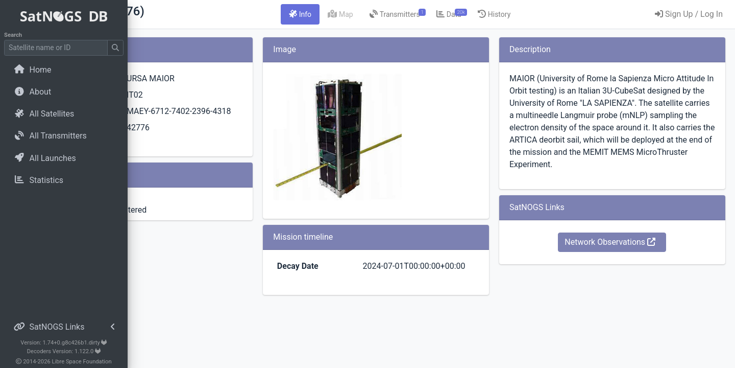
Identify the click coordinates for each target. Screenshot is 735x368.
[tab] (357, 14)
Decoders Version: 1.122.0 (64, 351)
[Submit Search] (115, 48)
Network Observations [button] (629, 266)
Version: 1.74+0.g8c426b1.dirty (63, 342)
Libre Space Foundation (82, 361)
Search (13, 35)
